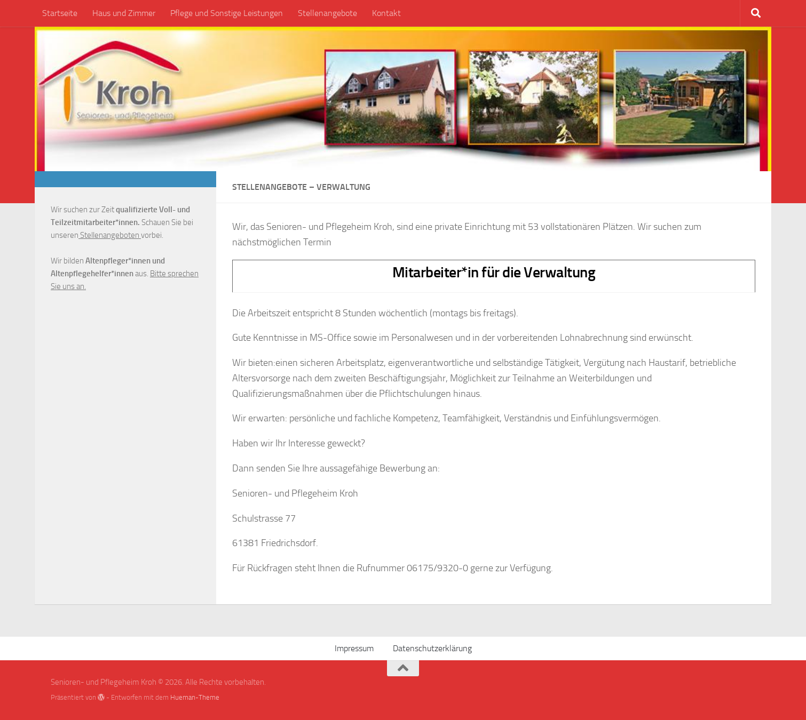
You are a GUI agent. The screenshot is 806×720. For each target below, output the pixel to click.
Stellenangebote (327, 13)
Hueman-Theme (194, 697)
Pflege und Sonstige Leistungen (226, 13)
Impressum (354, 648)
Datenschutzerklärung (432, 648)
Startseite (59, 13)
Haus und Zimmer (123, 13)
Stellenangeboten (109, 235)
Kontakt (386, 13)
